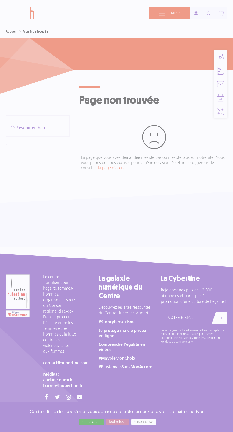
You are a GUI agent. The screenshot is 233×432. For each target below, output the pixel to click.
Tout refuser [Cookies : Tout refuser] (118, 422)
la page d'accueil (112, 168)
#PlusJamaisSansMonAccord (125, 367)
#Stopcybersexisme (117, 322)
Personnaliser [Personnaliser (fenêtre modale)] (144, 422)
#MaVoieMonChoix (117, 358)
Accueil (11, 31)
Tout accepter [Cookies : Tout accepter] (91, 422)
